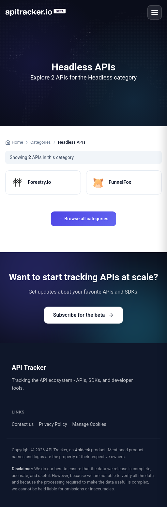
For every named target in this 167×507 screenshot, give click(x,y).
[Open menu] (154, 12)
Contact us (23, 424)
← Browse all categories (83, 218)
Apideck (82, 449)
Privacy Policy (53, 424)
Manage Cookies (89, 424)
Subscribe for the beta (83, 315)
